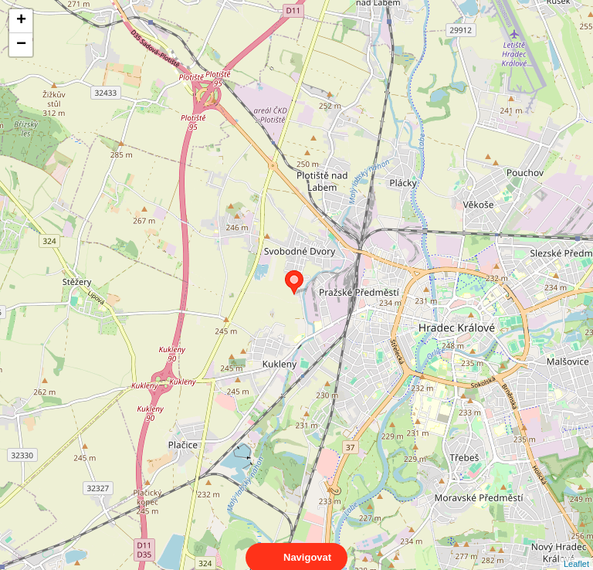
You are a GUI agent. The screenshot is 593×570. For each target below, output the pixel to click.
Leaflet (576, 550)
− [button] (21, 44)
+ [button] (21, 20)
